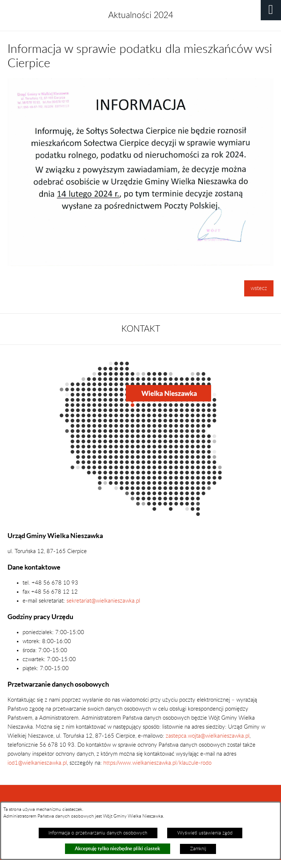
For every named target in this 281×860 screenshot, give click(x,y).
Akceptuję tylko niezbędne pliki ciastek (117, 848)
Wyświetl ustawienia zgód (205, 833)
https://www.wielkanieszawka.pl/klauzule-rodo (157, 763)
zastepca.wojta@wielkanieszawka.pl (207, 736)
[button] (271, 10)
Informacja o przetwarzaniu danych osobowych (97, 833)
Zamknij (198, 848)
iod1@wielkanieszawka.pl (37, 763)
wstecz (259, 288)
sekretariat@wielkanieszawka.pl (103, 601)
